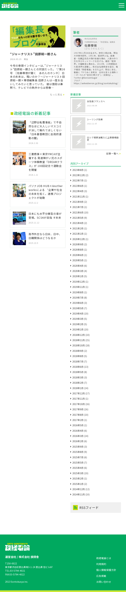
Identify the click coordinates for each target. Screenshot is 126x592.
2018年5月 (78, 372)
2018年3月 (78, 377)
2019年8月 (78, 292)
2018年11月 (78, 340)
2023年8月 (78, 170)
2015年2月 (78, 478)
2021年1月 (78, 233)
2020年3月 (78, 271)
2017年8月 (78, 414)
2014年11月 (78, 494)
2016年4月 (78, 430)
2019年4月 (78, 313)
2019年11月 (78, 287)
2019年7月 (78, 297)
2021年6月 (78, 212)
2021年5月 (78, 217)
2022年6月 (78, 185)
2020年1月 (78, 276)
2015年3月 (78, 473)
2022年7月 (78, 180)
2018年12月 (78, 335)
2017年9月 (78, 409)
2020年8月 (78, 249)
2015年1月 (78, 484)
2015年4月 (78, 467)
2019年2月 (78, 324)
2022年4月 (78, 191)
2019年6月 (78, 302)
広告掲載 (101, 576)
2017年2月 (78, 420)
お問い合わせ (103, 581)
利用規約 (101, 564)
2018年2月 (78, 382)
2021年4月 (78, 223)
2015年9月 (78, 446)
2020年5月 (78, 260)
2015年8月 (78, 451)
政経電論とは (103, 558)
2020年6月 (78, 255)
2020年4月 (78, 265)
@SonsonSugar (89, 77)
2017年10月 (78, 404)
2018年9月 (78, 350)
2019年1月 (78, 329)
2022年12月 (78, 175)
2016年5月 (78, 425)
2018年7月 (78, 361)
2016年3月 (78, 436)
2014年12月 (78, 489)
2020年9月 (78, 244)
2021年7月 (78, 207)
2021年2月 (78, 228)
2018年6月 (78, 366)
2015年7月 (78, 457)
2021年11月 (78, 196)
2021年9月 (78, 201)
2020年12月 (78, 239)
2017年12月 (78, 393)
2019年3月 (78, 318)
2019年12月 (78, 281)
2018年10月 (78, 345)
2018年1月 (78, 388)
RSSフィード (86, 507)
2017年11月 (78, 398)
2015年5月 (78, 462)
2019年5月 (78, 308)
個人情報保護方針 (106, 570)
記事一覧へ (112, 153)
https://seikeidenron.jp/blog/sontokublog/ (96, 83)
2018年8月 (78, 356)
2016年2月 (78, 441)
